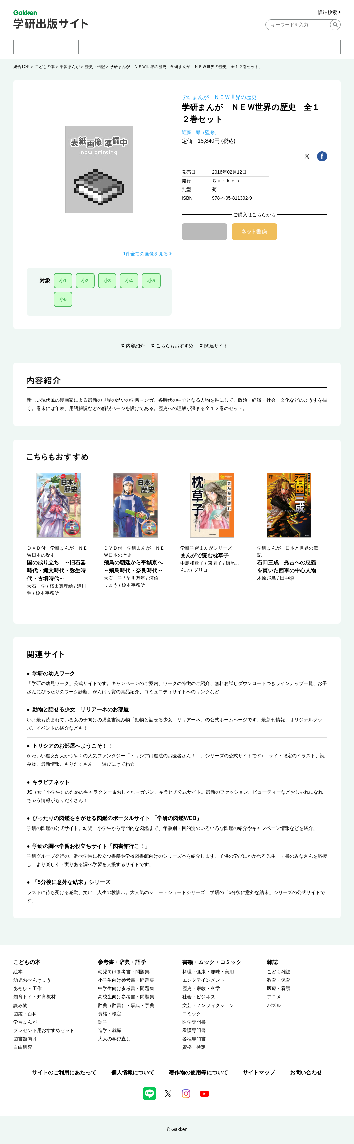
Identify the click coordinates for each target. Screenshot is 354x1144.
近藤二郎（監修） (200, 132)
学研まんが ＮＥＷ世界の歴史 (219, 97)
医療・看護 (278, 988)
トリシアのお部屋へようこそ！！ (72, 746)
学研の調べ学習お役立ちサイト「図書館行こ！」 (91, 846)
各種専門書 (194, 1038)
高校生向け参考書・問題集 (126, 996)
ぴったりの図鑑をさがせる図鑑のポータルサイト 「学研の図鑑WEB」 (117, 818)
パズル (274, 1005)
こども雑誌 (278, 971)
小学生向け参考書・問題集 (126, 980)
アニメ (274, 996)
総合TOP (21, 66)
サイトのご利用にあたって (64, 1072)
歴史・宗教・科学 (201, 988)
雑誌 (272, 962)
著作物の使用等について (198, 1072)
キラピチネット (51, 782)
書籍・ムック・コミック (211, 962)
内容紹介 (135, 345)
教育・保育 (278, 980)
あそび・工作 (27, 988)
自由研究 (22, 1047)
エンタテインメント (203, 980)
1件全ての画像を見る (147, 253)
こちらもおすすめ (174, 345)
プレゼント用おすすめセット (43, 1030)
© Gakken (177, 1129)
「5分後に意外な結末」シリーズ (71, 882)
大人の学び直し (114, 1038)
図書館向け (25, 1038)
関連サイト (216, 345)
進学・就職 (109, 1030)
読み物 (20, 1005)
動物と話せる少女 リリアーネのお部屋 (80, 709)
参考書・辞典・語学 (122, 962)
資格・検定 (109, 1013)
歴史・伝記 (95, 66)
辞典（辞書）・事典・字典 (126, 1005)
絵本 (18, 971)
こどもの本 (45, 66)
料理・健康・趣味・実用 (208, 971)
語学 (102, 1022)
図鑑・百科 (25, 1013)
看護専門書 (194, 1030)
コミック (191, 1013)
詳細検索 (329, 12)
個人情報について (132, 1072)
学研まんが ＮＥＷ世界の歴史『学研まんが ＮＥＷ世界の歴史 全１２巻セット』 (186, 66)
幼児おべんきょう (32, 980)
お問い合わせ (306, 1072)
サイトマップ (259, 1072)
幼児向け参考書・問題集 (124, 971)
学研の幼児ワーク (53, 673)
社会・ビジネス (198, 996)
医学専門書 (194, 1022)
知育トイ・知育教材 (34, 996)
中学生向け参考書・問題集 (126, 988)
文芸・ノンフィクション (208, 1005)
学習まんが (70, 66)
